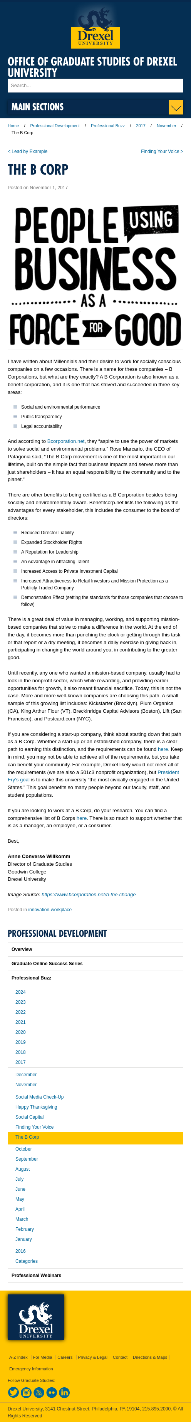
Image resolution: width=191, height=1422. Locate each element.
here (163, 749)
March (21, 1219)
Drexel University (95, 25)
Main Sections (38, 106)
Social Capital (29, 1117)
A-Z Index (18, 1357)
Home (13, 125)
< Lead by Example (27, 151)
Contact (120, 1357)
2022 (20, 1012)
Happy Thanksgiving (36, 1107)
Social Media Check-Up (39, 1097)
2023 (20, 1002)
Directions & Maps (150, 1357)
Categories (26, 1261)
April (20, 1209)
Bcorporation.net (66, 441)
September (26, 1159)
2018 (20, 1052)
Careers (64, 1357)
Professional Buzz (108, 125)
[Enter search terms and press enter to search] (95, 86)
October (23, 1149)
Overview (22, 949)
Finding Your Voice (34, 1127)
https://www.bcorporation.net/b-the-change (89, 894)
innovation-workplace (50, 909)
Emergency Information (31, 1368)
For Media (42, 1357)
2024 (20, 992)
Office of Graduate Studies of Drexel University (92, 67)
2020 (20, 1032)
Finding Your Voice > (162, 151)
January (23, 1239)
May (19, 1199)
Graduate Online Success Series (47, 963)
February (24, 1229)
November (166, 125)
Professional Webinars (36, 1275)
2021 (20, 1022)
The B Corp (27, 1137)
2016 (20, 1251)
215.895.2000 (156, 1409)
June (20, 1189)
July (19, 1179)
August (22, 1169)
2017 (140, 125)
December (26, 1074)
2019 (20, 1042)
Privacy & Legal (92, 1357)
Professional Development (55, 125)
